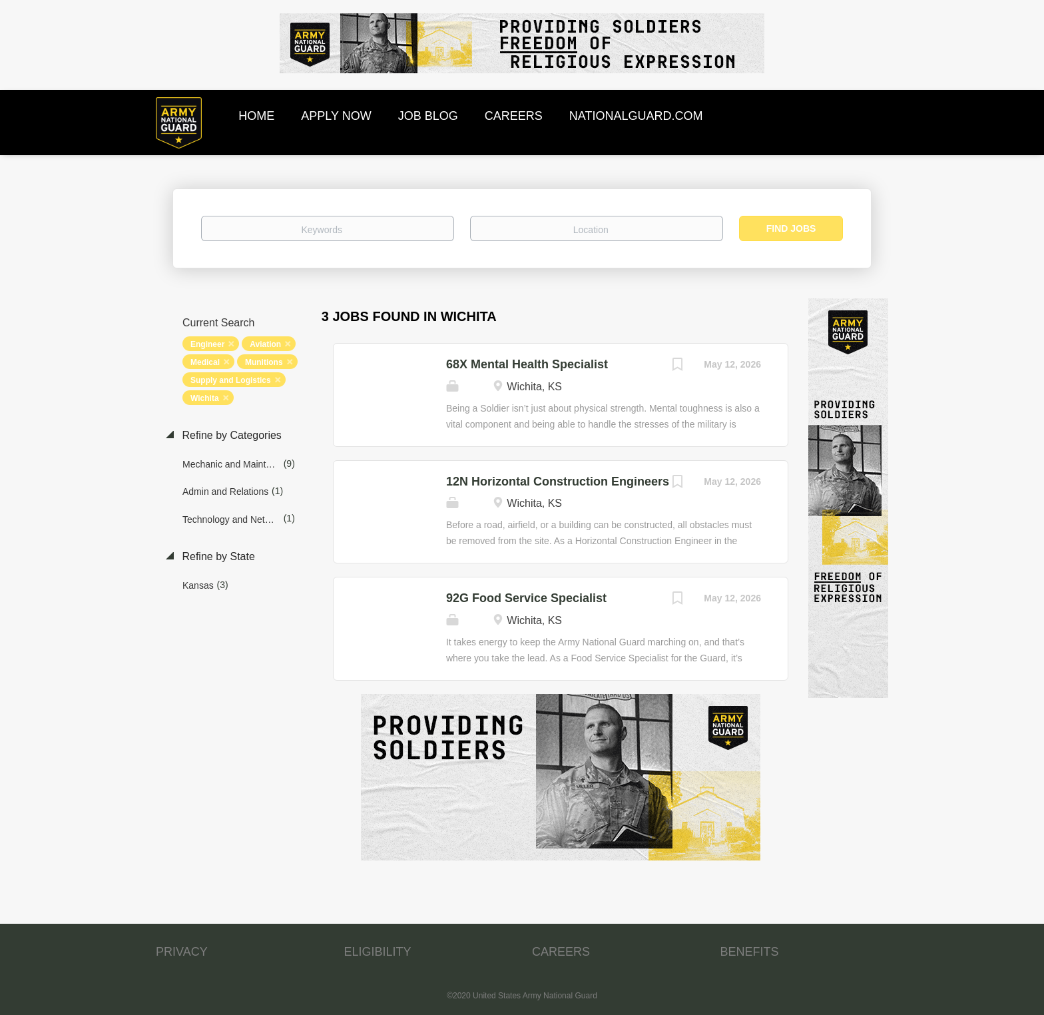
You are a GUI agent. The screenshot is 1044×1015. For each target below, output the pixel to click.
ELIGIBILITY (377, 951)
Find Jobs (791, 228)
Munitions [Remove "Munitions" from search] (264, 362)
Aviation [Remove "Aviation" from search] (265, 344)
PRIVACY (182, 951)
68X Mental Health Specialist (527, 364)
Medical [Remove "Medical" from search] (205, 362)
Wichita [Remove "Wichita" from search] (204, 398)
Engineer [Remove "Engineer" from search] (207, 344)
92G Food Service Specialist (526, 598)
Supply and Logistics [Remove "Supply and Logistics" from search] (230, 380)
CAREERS (561, 951)
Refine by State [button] (217, 556)
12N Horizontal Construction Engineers (557, 481)
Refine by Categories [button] (230, 435)
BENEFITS (749, 951)
